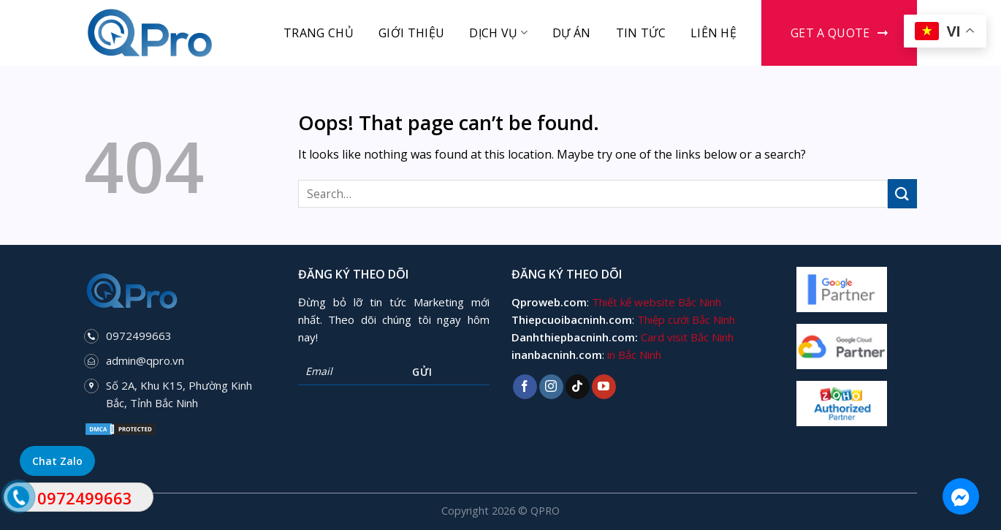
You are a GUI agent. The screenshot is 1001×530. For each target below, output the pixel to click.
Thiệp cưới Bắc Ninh (686, 319)
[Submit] (902, 193)
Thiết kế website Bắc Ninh (656, 302)
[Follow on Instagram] (551, 386)
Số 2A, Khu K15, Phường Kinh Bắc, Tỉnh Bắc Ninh (179, 394)
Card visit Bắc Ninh (687, 337)
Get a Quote (830, 33)
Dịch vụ (498, 33)
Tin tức (641, 33)
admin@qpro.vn (145, 360)
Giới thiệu (411, 33)
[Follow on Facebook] (525, 386)
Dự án (571, 33)
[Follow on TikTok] (578, 386)
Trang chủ (318, 33)
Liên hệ (713, 33)
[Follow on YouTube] (604, 386)
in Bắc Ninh (634, 354)
